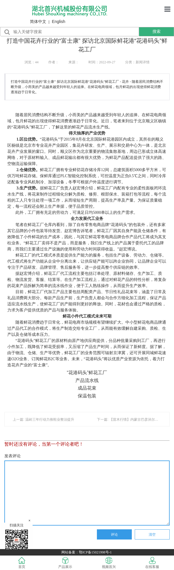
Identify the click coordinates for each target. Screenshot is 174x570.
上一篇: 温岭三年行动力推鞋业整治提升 (43, 419)
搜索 (156, 31)
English (58, 21)
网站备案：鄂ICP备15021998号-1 (87, 552)
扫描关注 (16, 538)
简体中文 (38, 21)
